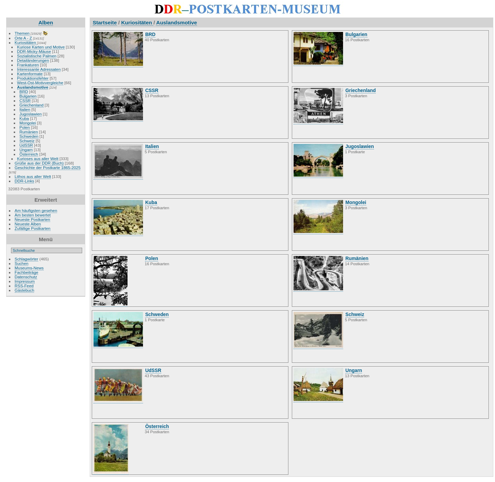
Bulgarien (28, 96)
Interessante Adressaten (39, 69)
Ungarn (26, 149)
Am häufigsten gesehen (36, 210)
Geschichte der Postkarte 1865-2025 (48, 167)
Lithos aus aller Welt (33, 176)
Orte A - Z (23, 38)
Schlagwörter (26, 259)
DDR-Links (24, 181)
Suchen (22, 263)
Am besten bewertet (33, 215)
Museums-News (29, 268)
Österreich (29, 154)
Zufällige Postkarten (33, 228)
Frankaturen (28, 65)
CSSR (25, 100)
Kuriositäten (26, 42)
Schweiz (27, 140)
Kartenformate (30, 73)
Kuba (24, 118)
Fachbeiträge (26, 272)
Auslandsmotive (32, 87)
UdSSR (26, 145)
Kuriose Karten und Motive (41, 47)
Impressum (25, 281)
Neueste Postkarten (32, 219)
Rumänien (29, 132)
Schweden (29, 136)
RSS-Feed (24, 285)
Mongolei (28, 123)
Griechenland (32, 105)
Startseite (105, 22)
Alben (45, 22)
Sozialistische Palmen (36, 56)
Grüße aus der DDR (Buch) (39, 163)
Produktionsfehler (33, 78)
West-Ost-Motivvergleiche (40, 82)
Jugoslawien (31, 114)
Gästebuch (24, 290)
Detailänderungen (33, 60)
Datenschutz (26, 276)
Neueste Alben (28, 224)
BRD (24, 91)
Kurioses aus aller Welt (37, 158)
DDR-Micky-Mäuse (34, 51)
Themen (22, 33)
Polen (25, 127)
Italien (25, 109)
